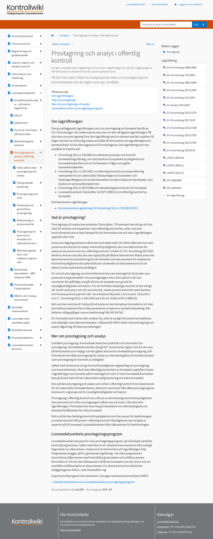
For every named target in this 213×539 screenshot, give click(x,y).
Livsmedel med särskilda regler (24, 320)
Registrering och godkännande (24, 53)
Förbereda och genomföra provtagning (27, 209)
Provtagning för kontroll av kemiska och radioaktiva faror (27, 237)
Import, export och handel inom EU (24, 64)
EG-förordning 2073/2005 (179, 90)
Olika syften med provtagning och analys (27, 171)
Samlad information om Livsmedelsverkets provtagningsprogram (94, 482)
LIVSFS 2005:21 (173, 165)
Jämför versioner (63, 44)
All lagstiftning (173, 195)
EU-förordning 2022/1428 (179, 127)
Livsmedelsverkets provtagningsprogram (77, 108)
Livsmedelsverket (136, 4)
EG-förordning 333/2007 (178, 97)
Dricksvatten (24, 85)
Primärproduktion (24, 337)
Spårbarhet (19, 122)
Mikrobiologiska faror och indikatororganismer (27, 256)
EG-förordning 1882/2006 (179, 82)
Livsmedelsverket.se (168, 521)
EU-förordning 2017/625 (178, 120)
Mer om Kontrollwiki (70, 530)
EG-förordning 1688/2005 (179, 67)
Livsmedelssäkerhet (24, 93)
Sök (196, 24)
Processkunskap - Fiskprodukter (26, 286)
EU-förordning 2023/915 (178, 150)
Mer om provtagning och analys (71, 104)
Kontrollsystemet (24, 36)
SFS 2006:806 (172, 180)
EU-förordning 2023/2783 (179, 142)
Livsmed (64, 35)
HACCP (16, 115)
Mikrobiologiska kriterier (26, 143)
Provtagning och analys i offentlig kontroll (26, 156)
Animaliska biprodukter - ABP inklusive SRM (26, 273)
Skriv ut (150, 44)
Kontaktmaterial (24, 330)
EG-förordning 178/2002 (178, 75)
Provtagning (171, 52)
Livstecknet (163, 526)
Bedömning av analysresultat (27, 222)
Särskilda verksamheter (24, 309)
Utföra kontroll (24, 43)
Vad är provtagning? (64, 100)
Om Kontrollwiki (160, 4)
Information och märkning (24, 76)
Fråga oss (162, 531)
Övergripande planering (27, 184)
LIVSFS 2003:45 (173, 157)
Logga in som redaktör (188, 4)
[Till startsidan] (53, 35)
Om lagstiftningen (63, 96)
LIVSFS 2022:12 (173, 173)
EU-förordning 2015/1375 (179, 112)
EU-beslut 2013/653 (176, 105)
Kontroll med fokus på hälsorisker (26, 132)
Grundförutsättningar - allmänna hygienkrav (26, 104)
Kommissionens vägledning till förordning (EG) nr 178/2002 (94, 208)
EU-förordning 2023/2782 (179, 135)
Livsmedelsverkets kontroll (24, 347)
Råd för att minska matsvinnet (23, 297)
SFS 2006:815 (172, 188)
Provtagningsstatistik (25, 195)
